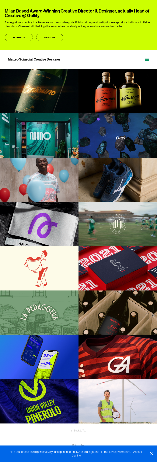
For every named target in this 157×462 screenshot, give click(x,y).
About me (49, 37)
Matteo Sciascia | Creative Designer (34, 59)
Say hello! (18, 37)
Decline (76, 455)
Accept (137, 451)
